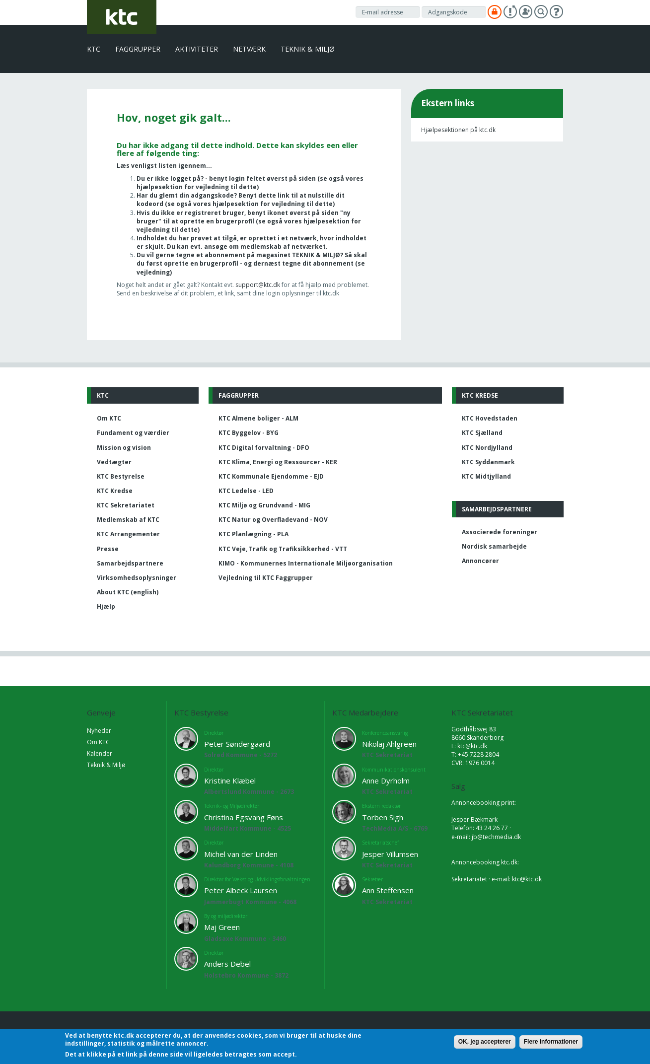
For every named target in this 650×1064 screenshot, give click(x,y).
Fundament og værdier (133, 432)
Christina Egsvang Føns (243, 817)
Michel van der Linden (241, 854)
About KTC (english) (127, 592)
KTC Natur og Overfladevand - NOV (273, 519)
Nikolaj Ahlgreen (389, 744)
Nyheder (99, 730)
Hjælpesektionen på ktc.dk (458, 130)
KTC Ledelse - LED (246, 491)
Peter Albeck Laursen (240, 890)
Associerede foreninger (499, 532)
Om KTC (109, 418)
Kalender (99, 753)
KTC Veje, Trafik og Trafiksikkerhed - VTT (282, 549)
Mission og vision (124, 447)
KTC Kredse (115, 491)
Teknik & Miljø (308, 49)
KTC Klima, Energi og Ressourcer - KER (277, 462)
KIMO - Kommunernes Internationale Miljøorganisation (305, 563)
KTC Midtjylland (486, 476)
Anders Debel (227, 964)
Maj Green (222, 927)
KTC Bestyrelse (120, 476)
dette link (273, 195)
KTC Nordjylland (487, 447)
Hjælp (106, 606)
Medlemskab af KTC (128, 519)
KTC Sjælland (482, 432)
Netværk (249, 49)
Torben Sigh (382, 817)
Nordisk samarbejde (494, 546)
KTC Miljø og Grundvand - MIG (264, 505)
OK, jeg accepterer (484, 1041)
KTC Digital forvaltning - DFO (263, 447)
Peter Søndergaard (237, 744)
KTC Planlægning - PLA (253, 534)
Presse (108, 549)
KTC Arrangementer (128, 534)
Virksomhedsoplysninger (136, 577)
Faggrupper (137, 49)
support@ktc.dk (258, 285)
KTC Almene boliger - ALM (258, 418)
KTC (93, 49)
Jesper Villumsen (390, 854)
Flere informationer (551, 1041)
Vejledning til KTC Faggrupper (265, 577)
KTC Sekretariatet (125, 505)
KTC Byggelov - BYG (248, 432)
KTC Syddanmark (488, 462)
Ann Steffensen (388, 890)
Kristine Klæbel (230, 780)
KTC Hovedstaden (489, 418)
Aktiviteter (196, 49)
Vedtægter (114, 462)
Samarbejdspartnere (130, 563)
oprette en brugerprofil (201, 263)
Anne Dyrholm (386, 780)
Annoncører (480, 561)
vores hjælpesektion (226, 204)
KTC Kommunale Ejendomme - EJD (271, 476)
